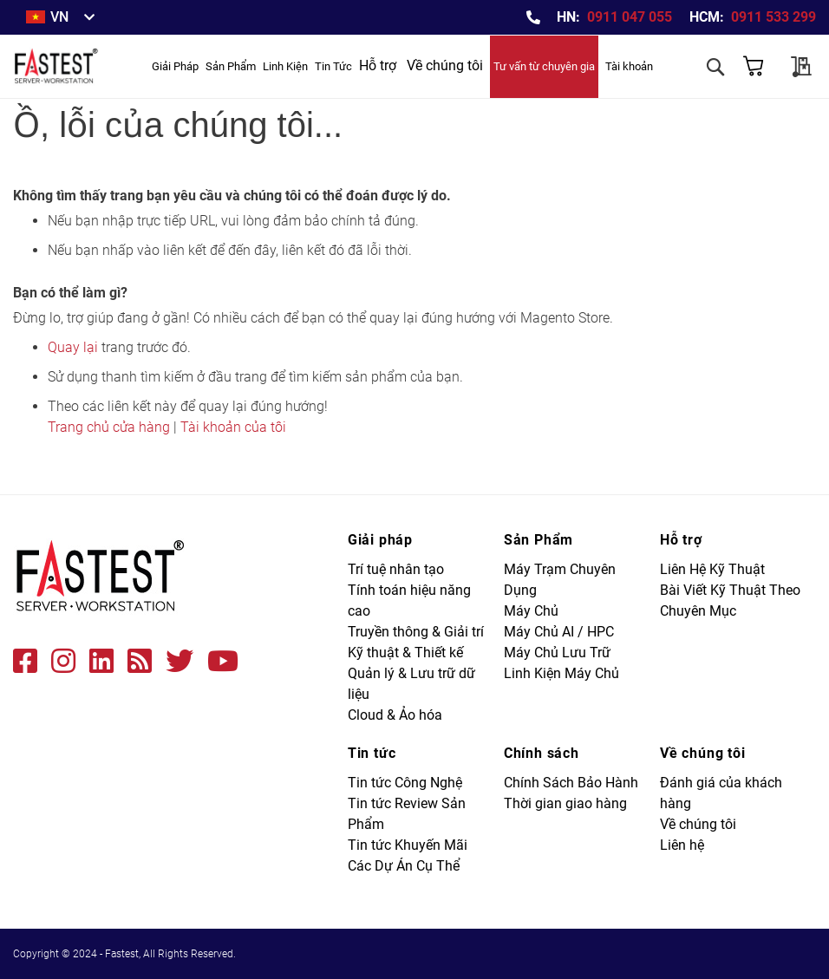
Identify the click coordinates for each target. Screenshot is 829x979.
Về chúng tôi (445, 65)
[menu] (252, 66)
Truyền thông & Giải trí (416, 631)
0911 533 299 (773, 17)
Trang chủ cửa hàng (109, 427)
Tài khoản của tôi (233, 427)
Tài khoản (629, 66)
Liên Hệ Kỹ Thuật (712, 569)
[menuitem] (175, 66)
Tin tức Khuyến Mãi (407, 845)
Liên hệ (682, 845)
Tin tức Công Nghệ (405, 782)
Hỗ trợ (377, 65)
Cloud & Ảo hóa (395, 715)
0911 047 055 (629, 17)
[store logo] (60, 66)
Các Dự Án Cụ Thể (404, 866)
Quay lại (73, 347)
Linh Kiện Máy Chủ (561, 673)
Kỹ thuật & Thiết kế (405, 652)
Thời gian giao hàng (565, 803)
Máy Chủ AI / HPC (559, 631)
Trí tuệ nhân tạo (396, 569)
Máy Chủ (531, 611)
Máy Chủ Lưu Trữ (557, 652)
